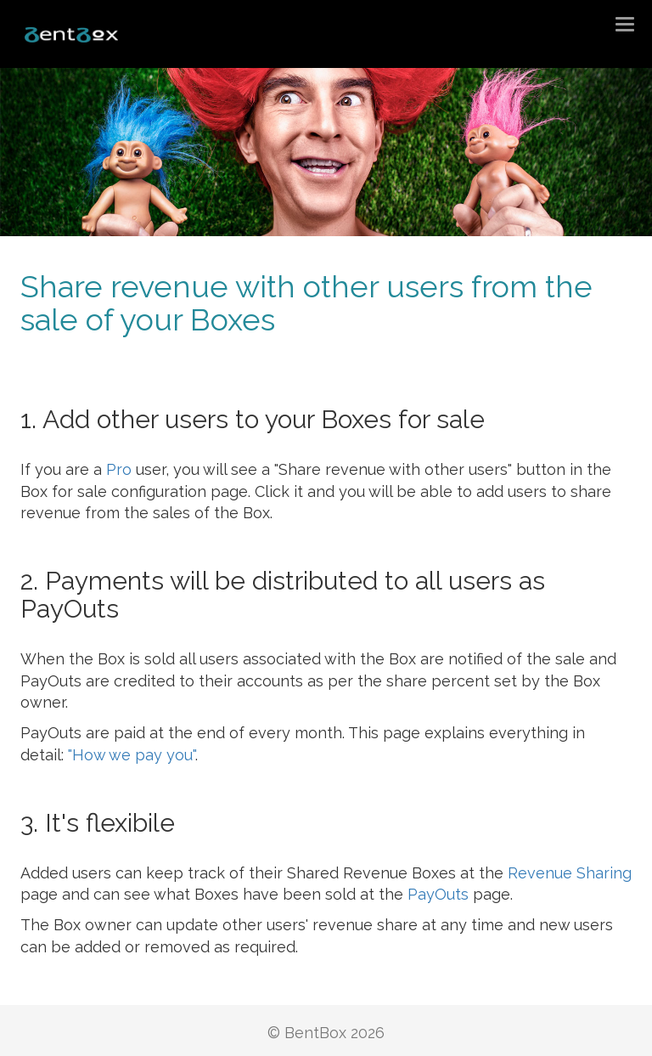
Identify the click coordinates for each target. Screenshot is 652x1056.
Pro (119, 469)
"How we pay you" (131, 755)
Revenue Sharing (570, 873)
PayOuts (438, 894)
